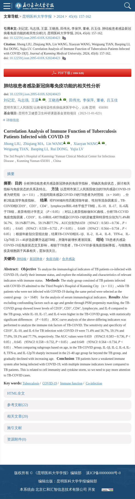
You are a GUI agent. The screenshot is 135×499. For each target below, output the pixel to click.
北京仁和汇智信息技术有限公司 (61, 489)
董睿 (100, 100)
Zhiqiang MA (33, 144)
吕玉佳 (112, 100)
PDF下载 (71, 73)
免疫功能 (52, 259)
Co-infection (94, 383)
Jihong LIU (12, 144)
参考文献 (17, 405)
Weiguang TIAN (16, 149)
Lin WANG (54, 144)
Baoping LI (39, 149)
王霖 (35, 100)
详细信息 (11, 120)
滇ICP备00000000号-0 (103, 473)
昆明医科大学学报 (37, 16)
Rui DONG (59, 149)
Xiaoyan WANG (86, 144)
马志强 (23, 100)
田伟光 (74, 100)
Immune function (71, 383)
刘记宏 (9, 100)
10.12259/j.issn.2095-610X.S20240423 (34, 38)
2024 (60, 16)
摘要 (10, 174)
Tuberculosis (31, 383)
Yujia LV (76, 149)
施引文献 (14, 428)
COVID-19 (49, 383)
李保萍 (88, 100)
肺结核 (21, 259)
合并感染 (68, 259)
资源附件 (16, 439)
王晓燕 (53, 100)
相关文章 (17, 416)
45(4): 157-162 (80, 16)
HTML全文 (16, 393)
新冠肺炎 (36, 259)
